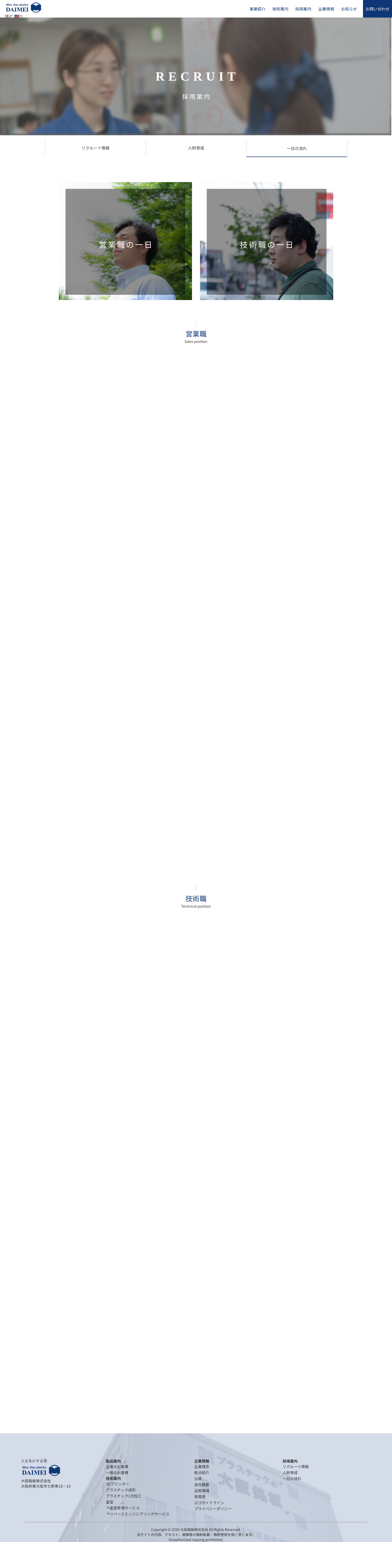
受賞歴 (200, 1496)
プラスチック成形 (121, 1489)
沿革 (198, 1478)
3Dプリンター (117, 1483)
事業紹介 (258, 9)
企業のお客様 (117, 1466)
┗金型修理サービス (123, 1507)
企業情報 (326, 9)
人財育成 (196, 148)
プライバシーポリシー (213, 1508)
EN (18, 16)
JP (8, 16)
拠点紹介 (201, 1472)
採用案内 (303, 9)
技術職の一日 (267, 244)
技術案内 (280, 9)
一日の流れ (297, 148)
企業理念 (201, 1466)
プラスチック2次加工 (124, 1495)
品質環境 (201, 1490)
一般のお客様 (117, 1472)
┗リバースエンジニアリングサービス (137, 1513)
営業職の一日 (126, 244)
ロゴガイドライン (209, 1502)
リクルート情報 (96, 148)
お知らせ (349, 9)
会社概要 (201, 1484)
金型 (109, 1501)
